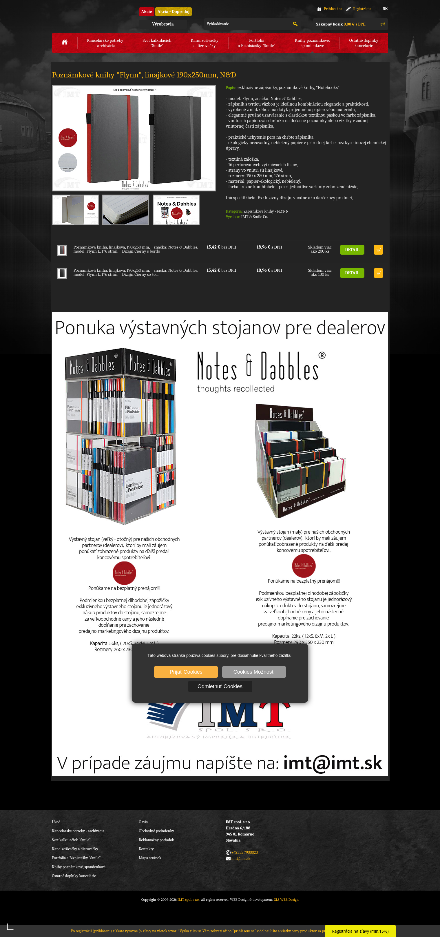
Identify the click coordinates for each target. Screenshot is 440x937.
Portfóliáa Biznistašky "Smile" (256, 43)
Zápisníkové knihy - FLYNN (266, 211)
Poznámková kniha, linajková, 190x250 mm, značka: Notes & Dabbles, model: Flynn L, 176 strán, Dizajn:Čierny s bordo (136, 249)
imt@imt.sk (241, 858)
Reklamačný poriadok (156, 840)
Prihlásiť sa (333, 8)
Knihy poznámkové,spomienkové (312, 43)
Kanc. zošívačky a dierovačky (75, 849)
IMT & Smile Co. (254, 216)
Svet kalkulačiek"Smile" (157, 43)
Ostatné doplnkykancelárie (363, 43)
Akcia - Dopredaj (174, 11)
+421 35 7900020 (244, 852)
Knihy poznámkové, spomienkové (79, 867)
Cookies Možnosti (254, 672)
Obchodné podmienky (156, 831)
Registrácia (362, 8)
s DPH (341, 24)
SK (385, 8)
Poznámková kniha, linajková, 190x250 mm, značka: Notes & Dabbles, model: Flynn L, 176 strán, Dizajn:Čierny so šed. (136, 272)
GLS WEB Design (286, 899)
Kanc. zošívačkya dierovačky (205, 43)
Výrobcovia (163, 24)
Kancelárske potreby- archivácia (105, 43)
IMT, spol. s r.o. (84, 17)
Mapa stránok (150, 858)
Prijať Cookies (186, 672)
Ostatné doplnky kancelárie (74, 876)
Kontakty (146, 849)
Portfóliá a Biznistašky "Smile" (76, 858)
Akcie (146, 11)
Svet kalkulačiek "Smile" (71, 840)
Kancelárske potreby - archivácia (78, 831)
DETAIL (352, 249)
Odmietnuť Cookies (220, 686)
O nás (143, 822)
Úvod (56, 822)
